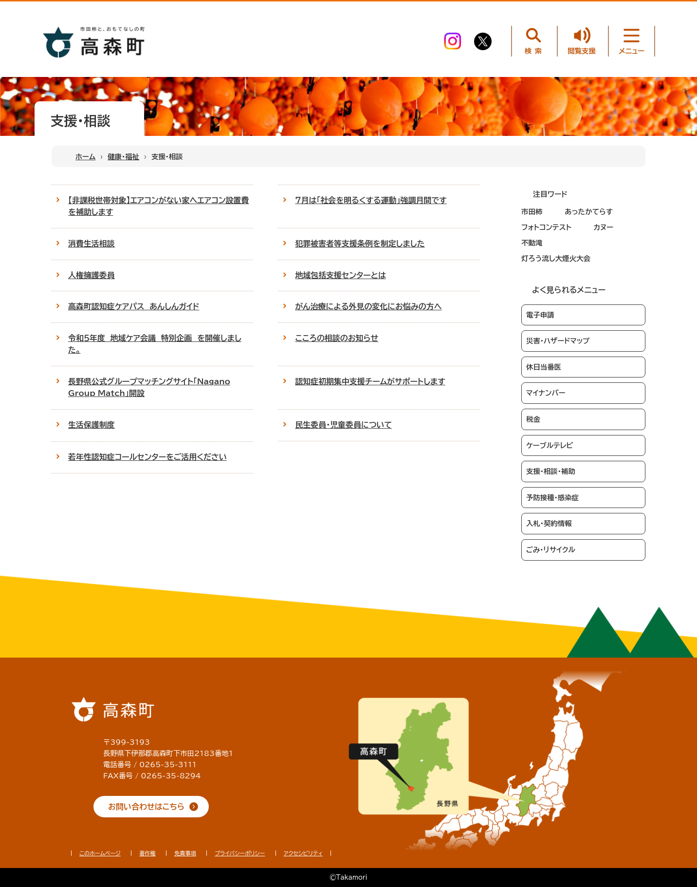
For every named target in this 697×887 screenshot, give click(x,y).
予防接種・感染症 (552, 497)
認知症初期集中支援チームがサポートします (370, 381)
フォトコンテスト (546, 227)
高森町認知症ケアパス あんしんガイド (133, 306)
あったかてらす (589, 211)
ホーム (85, 156)
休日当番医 (543, 367)
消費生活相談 (91, 243)
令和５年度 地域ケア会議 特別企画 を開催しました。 (154, 344)
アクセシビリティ (303, 853)
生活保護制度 (91, 425)
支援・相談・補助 (550, 471)
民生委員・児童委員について (343, 425)
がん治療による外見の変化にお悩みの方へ (368, 306)
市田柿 (532, 211)
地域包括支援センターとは (340, 275)
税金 (533, 419)
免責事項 (185, 853)
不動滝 (532, 242)
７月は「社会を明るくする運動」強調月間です (370, 200)
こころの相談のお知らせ (336, 338)
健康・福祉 (123, 156)
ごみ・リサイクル (550, 549)
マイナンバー (545, 392)
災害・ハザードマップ (557, 340)
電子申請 (540, 315)
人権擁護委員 (91, 275)
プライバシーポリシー (240, 853)
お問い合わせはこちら (146, 807)
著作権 (147, 853)
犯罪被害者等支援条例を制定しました (359, 243)
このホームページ (100, 853)
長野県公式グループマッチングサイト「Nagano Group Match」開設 (149, 387)
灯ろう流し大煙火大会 (555, 258)
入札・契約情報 (549, 523)
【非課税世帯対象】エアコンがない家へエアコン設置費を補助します (158, 206)
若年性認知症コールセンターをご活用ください (147, 457)
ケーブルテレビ (549, 445)
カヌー (603, 227)
